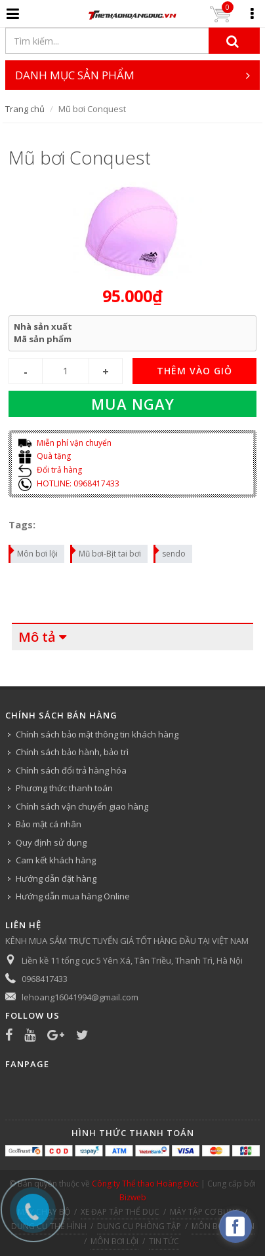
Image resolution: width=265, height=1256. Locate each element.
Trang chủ (25, 109)
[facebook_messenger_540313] (235, 1226)
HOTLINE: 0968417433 (68, 483)
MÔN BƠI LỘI (114, 1241)
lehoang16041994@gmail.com (80, 997)
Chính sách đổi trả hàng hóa (71, 770)
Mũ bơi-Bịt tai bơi (106, 552)
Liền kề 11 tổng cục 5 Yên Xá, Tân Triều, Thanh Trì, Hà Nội (132, 960)
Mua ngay (132, 404)
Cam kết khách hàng (56, 860)
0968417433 (45, 979)
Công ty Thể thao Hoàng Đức (145, 1183)
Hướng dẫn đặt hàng (56, 878)
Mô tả (37, 637)
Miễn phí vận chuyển (65, 442)
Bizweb (132, 1197)
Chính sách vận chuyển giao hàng (82, 806)
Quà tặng (44, 455)
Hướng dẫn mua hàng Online (73, 896)
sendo (170, 552)
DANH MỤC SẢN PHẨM (132, 75)
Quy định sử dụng (51, 842)
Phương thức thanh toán (64, 788)
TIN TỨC (164, 1241)
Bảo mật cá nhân (48, 824)
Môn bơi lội (34, 552)
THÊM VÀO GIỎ (194, 370)
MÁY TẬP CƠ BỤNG (205, 1211)
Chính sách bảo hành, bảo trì (72, 752)
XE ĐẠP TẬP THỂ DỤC (120, 1211)
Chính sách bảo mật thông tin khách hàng (97, 734)
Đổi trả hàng (50, 469)
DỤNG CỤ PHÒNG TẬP (139, 1226)
